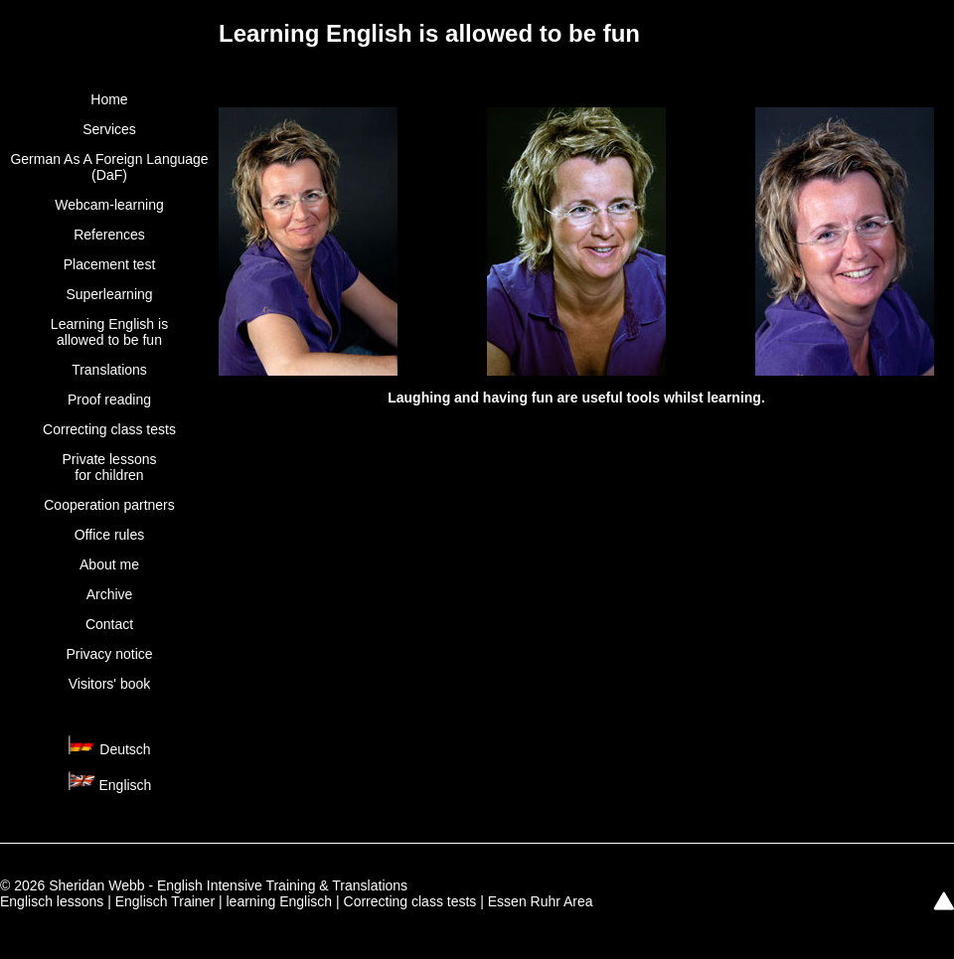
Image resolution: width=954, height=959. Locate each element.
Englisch (124, 785)
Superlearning (109, 294)
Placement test (110, 264)
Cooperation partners (109, 505)
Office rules (110, 535)
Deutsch (124, 749)
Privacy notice (109, 654)
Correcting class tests (109, 429)
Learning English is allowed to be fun (109, 332)
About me (109, 564)
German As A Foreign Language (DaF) (109, 167)
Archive (109, 594)
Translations (109, 370)
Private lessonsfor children (110, 467)
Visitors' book (110, 684)
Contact (109, 624)
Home (108, 99)
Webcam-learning (109, 205)
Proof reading (109, 399)
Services (109, 129)
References (109, 234)
